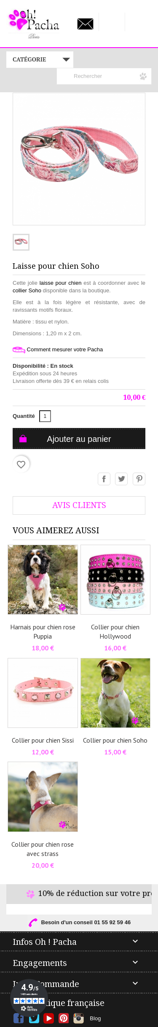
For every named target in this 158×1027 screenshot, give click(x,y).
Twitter (34, 1018)
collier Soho (27, 290)
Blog (95, 1018)
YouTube (48, 1018)
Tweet (121, 479)
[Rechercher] (104, 76)
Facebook (18, 1018)
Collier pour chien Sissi (43, 740)
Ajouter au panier (79, 439)
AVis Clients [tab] (79, 505)
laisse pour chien (61, 283)
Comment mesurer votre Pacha (58, 349)
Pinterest (139, 479)
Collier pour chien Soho (115, 740)
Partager (104, 479)
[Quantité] (45, 416)
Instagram (78, 1018)
